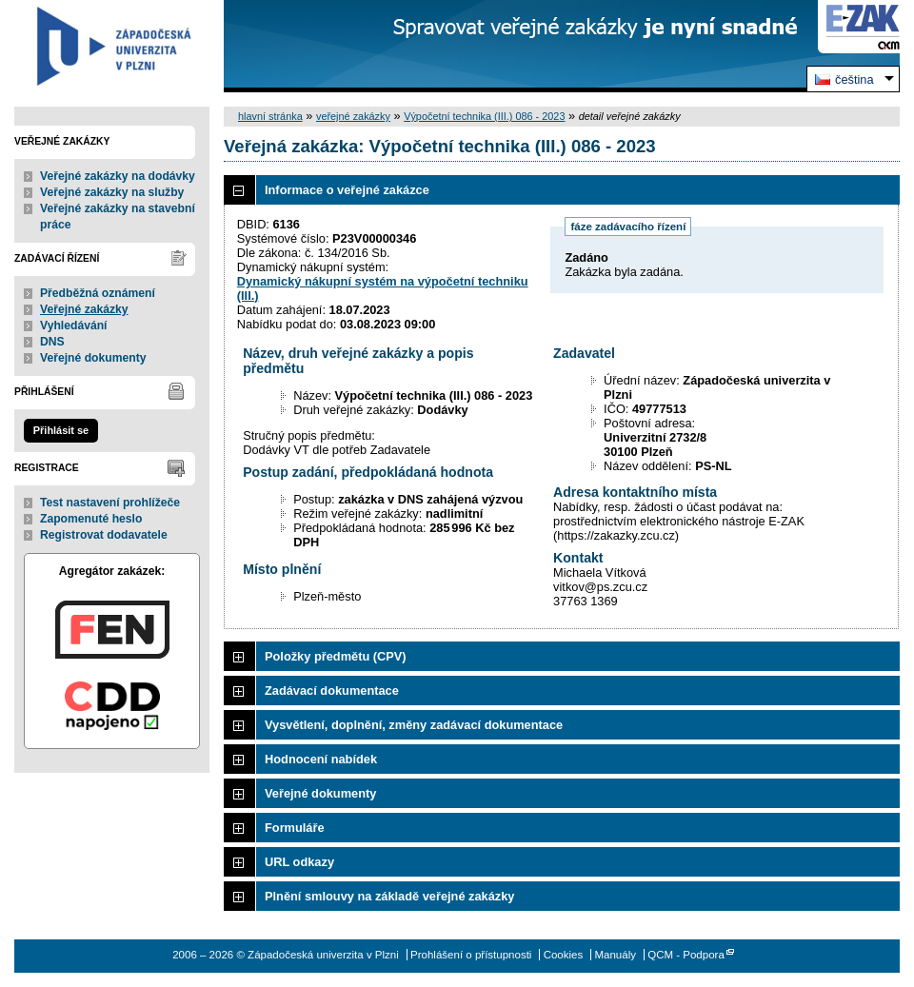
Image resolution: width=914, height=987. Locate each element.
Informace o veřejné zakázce (347, 190)
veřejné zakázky (353, 116)
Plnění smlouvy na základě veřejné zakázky (389, 896)
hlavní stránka (270, 116)
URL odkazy (299, 862)
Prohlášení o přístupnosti (470, 954)
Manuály (615, 954)
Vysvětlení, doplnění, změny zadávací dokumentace (414, 725)
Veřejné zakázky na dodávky (117, 176)
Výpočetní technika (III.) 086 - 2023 (484, 116)
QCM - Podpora (686, 954)
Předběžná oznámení (97, 293)
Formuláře (295, 827)
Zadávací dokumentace (332, 690)
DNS (52, 341)
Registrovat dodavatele (104, 535)
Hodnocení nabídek (321, 759)
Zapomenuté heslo (91, 518)
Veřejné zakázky (84, 309)
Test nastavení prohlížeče (110, 502)
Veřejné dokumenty (93, 358)
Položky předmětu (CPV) (336, 656)
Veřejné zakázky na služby (112, 192)
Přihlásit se (61, 430)
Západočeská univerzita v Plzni (112, 46)
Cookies (564, 954)
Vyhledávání (74, 325)
